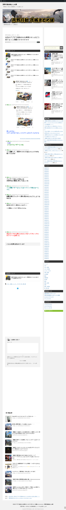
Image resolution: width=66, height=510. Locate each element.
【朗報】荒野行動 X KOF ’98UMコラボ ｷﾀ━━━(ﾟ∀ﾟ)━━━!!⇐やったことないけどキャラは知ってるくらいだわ (25, 457)
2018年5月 (46, 255)
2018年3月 (46, 258)
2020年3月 (46, 216)
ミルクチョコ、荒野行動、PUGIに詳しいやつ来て (23, 471)
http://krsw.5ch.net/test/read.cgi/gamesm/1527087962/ (30, 138)
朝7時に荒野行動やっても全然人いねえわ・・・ (23, 424)
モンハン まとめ (48, 307)
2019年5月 (46, 234)
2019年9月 (46, 227)
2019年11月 (46, 223)
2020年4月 (46, 215)
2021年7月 (46, 188)
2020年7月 (46, 209)
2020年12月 (46, 201)
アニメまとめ (47, 298)
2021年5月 (46, 192)
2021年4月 (46, 194)
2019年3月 (46, 237)
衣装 (45, 284)
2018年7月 (46, 251)
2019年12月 (46, 221)
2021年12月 (46, 180)
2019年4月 (46, 235)
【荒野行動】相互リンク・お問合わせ (10, 24)
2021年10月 (46, 183)
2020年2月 (46, 218)
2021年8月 (46, 187)
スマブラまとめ (48, 306)
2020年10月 (46, 204)
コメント (9, 342)
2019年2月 (46, 239)
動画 (45, 275)
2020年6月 (46, 211)
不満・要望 (46, 272)
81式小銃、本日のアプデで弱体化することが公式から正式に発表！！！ (24, 496)
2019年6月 (46, 232)
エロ (45, 265)
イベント (46, 263)
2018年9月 (46, 248)
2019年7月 (46, 230)
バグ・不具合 (47, 269)
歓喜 (45, 281)
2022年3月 (46, 174)
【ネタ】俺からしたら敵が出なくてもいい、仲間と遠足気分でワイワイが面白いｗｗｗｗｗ (53, 128)
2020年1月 (46, 220)
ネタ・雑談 (9, 284)
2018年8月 (46, 249)
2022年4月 (46, 173)
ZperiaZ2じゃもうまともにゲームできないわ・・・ (24, 416)
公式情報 (46, 274)
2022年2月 (46, 176)
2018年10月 (46, 246)
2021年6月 (46, 190)
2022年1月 (46, 178)
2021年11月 (46, 181)
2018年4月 (46, 256)
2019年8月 (46, 228)
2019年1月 (46, 241)
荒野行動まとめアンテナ (50, 293)
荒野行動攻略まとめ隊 (10, 4)
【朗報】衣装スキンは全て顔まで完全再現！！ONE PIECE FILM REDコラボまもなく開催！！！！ (57, 106)
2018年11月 (46, 244)
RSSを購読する (48, 310)
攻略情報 (46, 277)
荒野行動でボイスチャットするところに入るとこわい (20, 498)
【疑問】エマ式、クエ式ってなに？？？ (52, 150)
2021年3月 (46, 195)
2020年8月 (46, 208)
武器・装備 (46, 282)
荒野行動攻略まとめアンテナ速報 (52, 295)
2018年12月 (46, 242)
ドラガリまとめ (48, 304)
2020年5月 (46, 213)
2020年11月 (46, 202)
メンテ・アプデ (16, 284)
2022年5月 (46, 171)
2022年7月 (46, 168)
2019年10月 (46, 225)
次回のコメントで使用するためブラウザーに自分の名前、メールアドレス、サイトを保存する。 (22, 357)
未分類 (45, 279)
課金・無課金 (47, 286)
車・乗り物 (23, 284)
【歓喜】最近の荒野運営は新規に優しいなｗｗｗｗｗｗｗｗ (26, 479)
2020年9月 (46, 206)
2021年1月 (46, 199)
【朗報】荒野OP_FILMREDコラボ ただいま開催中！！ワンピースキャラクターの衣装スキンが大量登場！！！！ (53, 122)
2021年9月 (46, 185)
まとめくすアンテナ (49, 297)
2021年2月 (46, 197)
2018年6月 (46, 253)
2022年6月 (46, 169)
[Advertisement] (23, 31)
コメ (38, 42)
